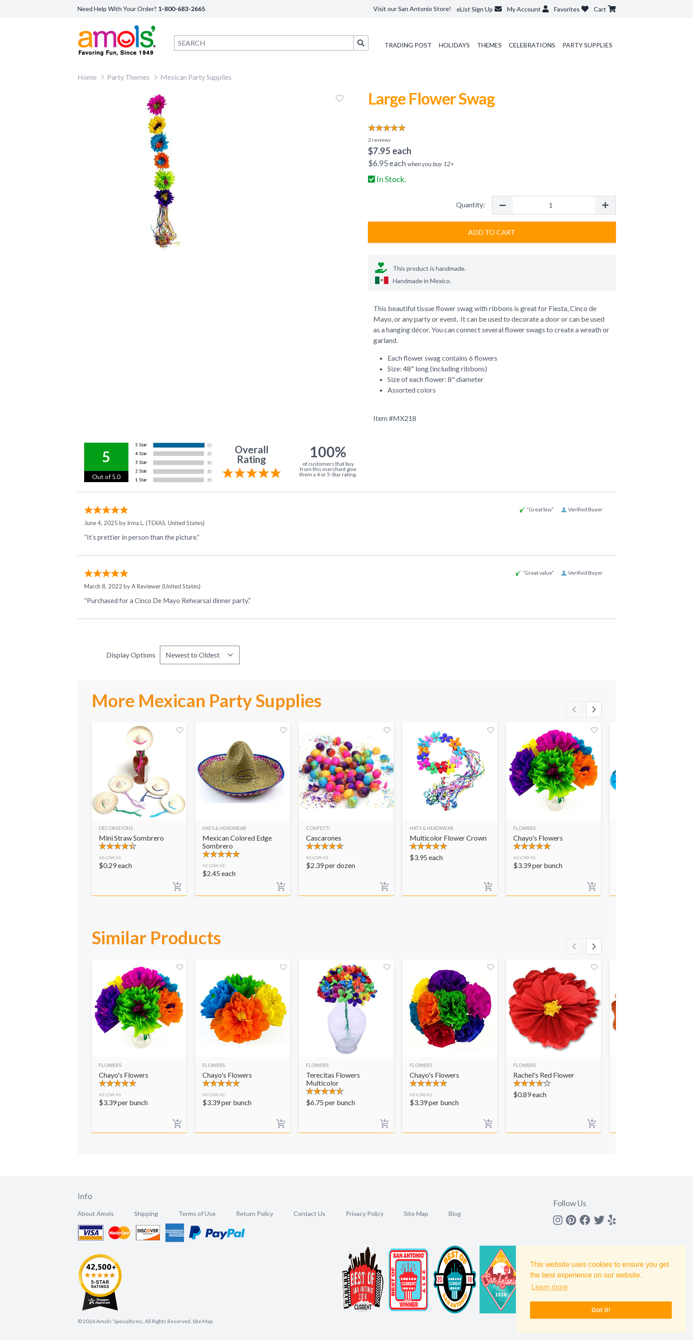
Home (87, 77)
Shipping (146, 1213)
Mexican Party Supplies (196, 77)
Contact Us (309, 1213)
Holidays (454, 45)
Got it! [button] (601, 1309)
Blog (455, 1213)
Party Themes (128, 77)
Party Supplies (587, 45)
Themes (489, 45)
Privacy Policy (364, 1213)
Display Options (130, 655)
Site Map (416, 1213)
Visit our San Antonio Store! (412, 8)
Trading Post (408, 45)
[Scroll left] (574, 709)
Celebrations (532, 45)
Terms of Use (197, 1213)
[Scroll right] (594, 709)
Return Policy (254, 1213)
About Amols (95, 1213)
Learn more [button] (549, 1287)
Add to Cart (491, 232)
